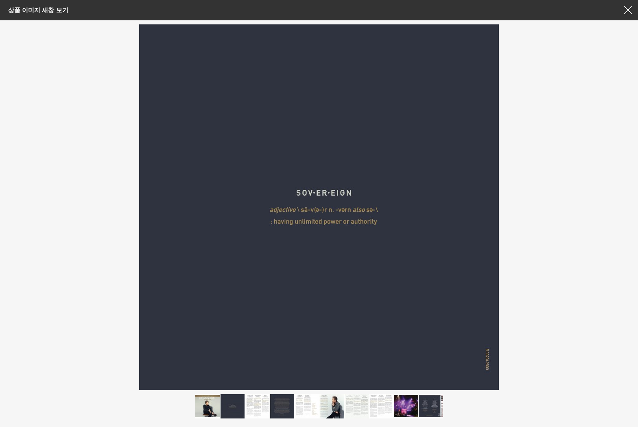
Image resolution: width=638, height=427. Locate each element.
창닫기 (628, 10)
